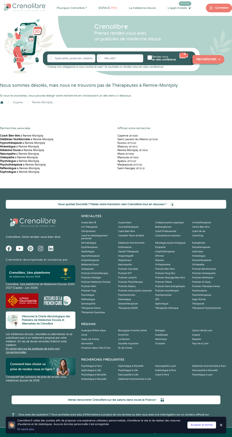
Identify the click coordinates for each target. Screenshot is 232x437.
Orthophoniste (162, 264)
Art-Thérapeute (89, 227)
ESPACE (108, 8)
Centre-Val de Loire (202, 330)
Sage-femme (199, 299)
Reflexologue (88, 299)
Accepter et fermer (201, 424)
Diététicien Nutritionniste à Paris (209, 366)
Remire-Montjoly (42, 102)
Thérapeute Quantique (93, 312)
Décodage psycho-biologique (170, 243)
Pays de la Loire (200, 343)
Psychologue (87, 295)
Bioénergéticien (163, 227)
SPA (157, 299)
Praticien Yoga (88, 290)
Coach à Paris (162, 374)
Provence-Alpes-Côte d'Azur (96, 348)
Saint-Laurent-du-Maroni (137, 139)
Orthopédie (198, 264)
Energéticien (198, 243)
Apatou (126, 161)
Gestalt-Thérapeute (128, 251)
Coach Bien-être (126, 231)
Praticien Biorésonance (204, 269)
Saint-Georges (130, 168)
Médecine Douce (90, 264)
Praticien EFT (125, 273)
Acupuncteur (125, 222)
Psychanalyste (199, 290)
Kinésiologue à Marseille (93, 379)
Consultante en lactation (167, 235)
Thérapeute (198, 303)
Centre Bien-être (201, 227)
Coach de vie (198, 231)
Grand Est (123, 335)
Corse (84, 335)
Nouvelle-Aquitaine (128, 343)
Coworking (197, 235)
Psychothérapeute (201, 295)
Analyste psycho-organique (169, 222)
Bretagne (160, 330)
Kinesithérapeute (90, 260)
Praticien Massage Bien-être (170, 277)
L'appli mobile (179, 8)
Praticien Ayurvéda (128, 269)
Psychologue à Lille (128, 370)
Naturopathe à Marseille (205, 370)
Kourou (126, 143)
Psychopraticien (163, 295)
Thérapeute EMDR (128, 308)
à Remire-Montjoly (21, 135)
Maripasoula (129, 164)
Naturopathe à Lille (128, 374)
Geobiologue (87, 251)
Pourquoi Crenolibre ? (72, 8)
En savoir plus (25, 429)
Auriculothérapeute (128, 227)
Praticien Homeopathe (204, 273)
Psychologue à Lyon (202, 374)
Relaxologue (124, 299)
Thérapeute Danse (90, 308)
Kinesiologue (198, 256)
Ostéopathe (87, 269)
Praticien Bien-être (165, 269)
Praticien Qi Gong (201, 282)
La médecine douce (142, 8)
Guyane (18, 102)
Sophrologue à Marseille (130, 366)
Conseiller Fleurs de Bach (131, 235)
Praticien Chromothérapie (94, 273)
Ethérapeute (124, 247)
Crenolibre (13, 237)
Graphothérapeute (165, 251)
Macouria (127, 157)
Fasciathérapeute (201, 247)
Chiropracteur (88, 231)
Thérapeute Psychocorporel (206, 308)
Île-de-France (125, 348)
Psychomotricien (126, 295)
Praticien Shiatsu (127, 286)
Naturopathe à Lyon (165, 366)
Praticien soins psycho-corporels (135, 290)
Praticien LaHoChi (127, 277)
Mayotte (196, 339)
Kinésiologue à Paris (165, 370)
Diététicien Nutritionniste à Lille (134, 379)
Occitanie (160, 343)
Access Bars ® (88, 222)
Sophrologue (161, 303)
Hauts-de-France (90, 339)
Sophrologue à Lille (91, 370)
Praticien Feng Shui (165, 273)
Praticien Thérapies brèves (206, 286)
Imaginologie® (125, 256)
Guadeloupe (161, 335)
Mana (125, 153)
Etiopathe (160, 247)
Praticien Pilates (163, 282)
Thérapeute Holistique (166, 308)
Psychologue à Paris (91, 366)
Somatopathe (88, 303)
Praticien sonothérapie (167, 290)
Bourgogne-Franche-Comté (132, 330)
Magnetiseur (125, 260)
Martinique (161, 339)
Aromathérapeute (201, 222)
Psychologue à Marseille (93, 374)
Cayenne (127, 135)
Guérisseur (197, 251)
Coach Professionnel (165, 231)
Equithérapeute (89, 247)
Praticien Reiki (88, 286)
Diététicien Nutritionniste (131, 243)
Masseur (159, 260)
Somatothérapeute (128, 303)
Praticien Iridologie (91, 277)
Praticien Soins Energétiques (170, 286)
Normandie (87, 343)
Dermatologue (88, 243)
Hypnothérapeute (90, 256)
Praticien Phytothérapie (130, 282)
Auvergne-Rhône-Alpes (93, 330)
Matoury (127, 146)
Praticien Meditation (203, 277)
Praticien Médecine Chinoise (96, 282)
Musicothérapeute (201, 260)
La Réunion (124, 339)
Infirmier (159, 256)
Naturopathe (125, 264)
